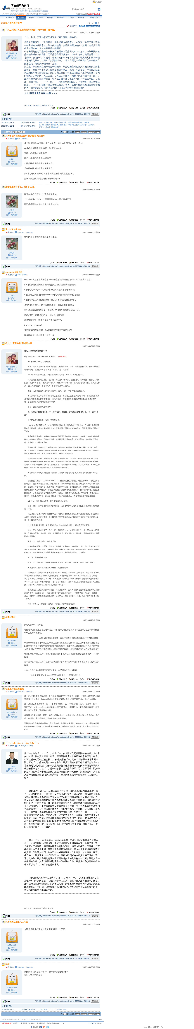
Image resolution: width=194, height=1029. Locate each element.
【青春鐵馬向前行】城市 (33, 14)
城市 (7, 14)
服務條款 (32, 1023)
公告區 (71, 18)
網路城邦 (98, 2)
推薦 (98, 33)
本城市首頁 (9, 18)
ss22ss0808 (11, 641)
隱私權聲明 (51, 1023)
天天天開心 (38, 9)
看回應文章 (72, 26)
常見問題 (24, 1023)
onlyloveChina (12, 712)
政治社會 (13, 14)
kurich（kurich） (23, 138)
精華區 (30, 18)
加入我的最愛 (33, 11)
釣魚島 (11, 210)
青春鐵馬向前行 (20, 5)
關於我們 (16, 1023)
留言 (7, 58)
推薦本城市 (23, 11)
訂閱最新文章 (43, 11)
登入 (145, 1027)
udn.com (99, 1023)
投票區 (40, 18)
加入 (150, 1027)
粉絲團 (35, 1027)
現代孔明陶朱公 (12, 53)
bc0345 (11, 159)
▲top (100, 1019)
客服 (58, 1023)
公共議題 (21, 14)
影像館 (49, 18)
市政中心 (93, 18)
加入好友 (14, 58)
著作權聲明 (41, 1023)
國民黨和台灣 (15, 23)
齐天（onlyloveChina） (25, 746)
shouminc (11, 766)
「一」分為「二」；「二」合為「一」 (53, 1009)
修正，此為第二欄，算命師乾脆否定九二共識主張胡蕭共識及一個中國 (64, 122)
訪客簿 (80, 18)
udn (3, 14)
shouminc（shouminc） (25, 232)
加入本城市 (15, 11)
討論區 (21, 18)
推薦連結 (60, 18)
